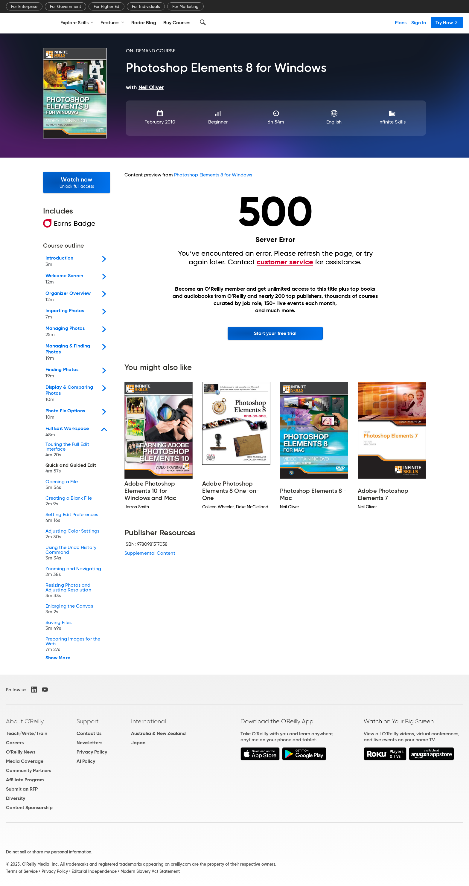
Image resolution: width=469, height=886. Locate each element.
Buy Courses (176, 22)
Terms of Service (22, 871)
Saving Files (58, 626)
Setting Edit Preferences (71, 518)
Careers (15, 742)
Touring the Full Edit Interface (67, 450)
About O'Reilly (25, 721)
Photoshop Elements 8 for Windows (213, 175)
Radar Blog (143, 22)
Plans (400, 22)
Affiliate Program (25, 780)
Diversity (15, 798)
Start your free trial (275, 333)
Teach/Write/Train (26, 733)
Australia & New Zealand (158, 733)
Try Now (447, 22)
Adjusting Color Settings (72, 534)
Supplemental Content (149, 553)
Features (112, 22)
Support (88, 721)
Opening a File (61, 485)
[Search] (202, 22)
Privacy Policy (92, 752)
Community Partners (28, 770)
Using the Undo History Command (70, 553)
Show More (57, 657)
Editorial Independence (94, 871)
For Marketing (185, 6)
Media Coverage (24, 761)
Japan (138, 742)
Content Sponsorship (29, 807)
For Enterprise (24, 6)
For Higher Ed (106, 6)
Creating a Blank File (68, 501)
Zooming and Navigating (73, 572)
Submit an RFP (22, 789)
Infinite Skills (392, 122)
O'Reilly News (20, 752)
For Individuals (146, 6)
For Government (65, 6)
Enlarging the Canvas (69, 609)
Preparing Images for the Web (72, 645)
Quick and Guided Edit (70, 469)
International (148, 721)
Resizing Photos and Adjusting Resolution (68, 591)
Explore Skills (76, 22)
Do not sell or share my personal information (48, 852)
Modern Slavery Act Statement (150, 871)
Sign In (418, 22)
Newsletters (89, 742)
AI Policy (86, 761)
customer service (285, 261)
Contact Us (89, 733)
